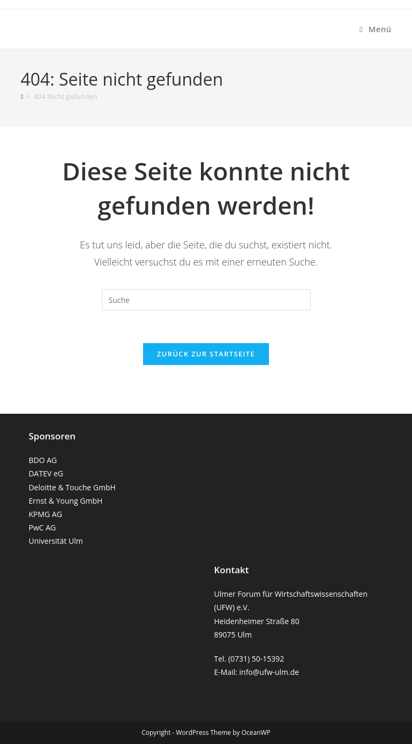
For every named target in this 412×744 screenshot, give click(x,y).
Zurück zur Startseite (206, 354)
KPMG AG (45, 514)
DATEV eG (45, 473)
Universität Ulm (55, 541)
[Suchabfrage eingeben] (206, 299)
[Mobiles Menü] (375, 29)
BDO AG (42, 460)
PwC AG (42, 527)
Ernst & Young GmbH (65, 501)
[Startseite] (21, 96)
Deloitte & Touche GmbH (71, 487)
